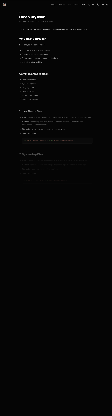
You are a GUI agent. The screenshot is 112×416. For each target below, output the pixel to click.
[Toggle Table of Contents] (21, 12)
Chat (83, 4)
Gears (76, 4)
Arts (69, 4)
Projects (61, 4)
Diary (53, 4)
